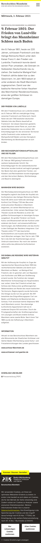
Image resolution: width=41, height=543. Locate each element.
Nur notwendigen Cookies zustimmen (9, 530)
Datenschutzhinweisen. (10, 510)
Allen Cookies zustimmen (30, 527)
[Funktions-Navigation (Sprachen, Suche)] (38, 5)
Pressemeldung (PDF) (12, 377)
